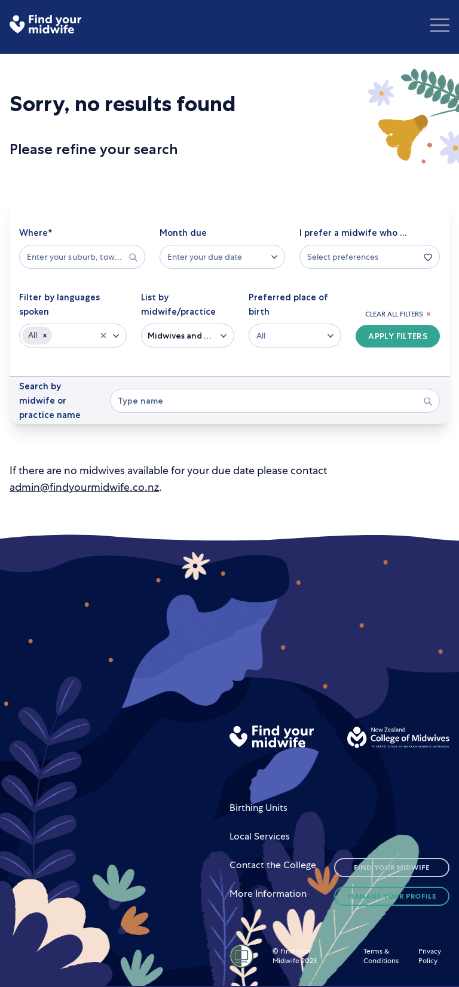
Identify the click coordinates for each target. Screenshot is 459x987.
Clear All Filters (397, 314)
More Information (268, 893)
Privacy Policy (429, 956)
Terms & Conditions (381, 956)
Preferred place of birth (288, 304)
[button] (45, 335)
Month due (183, 232)
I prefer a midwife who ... (353, 232)
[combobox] (76, 256)
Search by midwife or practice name (50, 400)
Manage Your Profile (391, 895)
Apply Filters (397, 336)
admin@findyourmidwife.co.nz (84, 487)
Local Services (260, 836)
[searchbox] (82, 257)
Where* (35, 232)
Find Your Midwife (392, 867)
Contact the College (273, 865)
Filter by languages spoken (59, 304)
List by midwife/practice (178, 304)
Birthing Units (258, 807)
